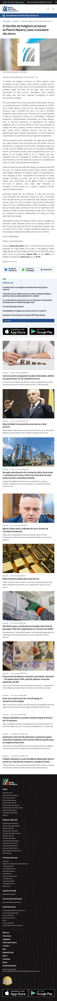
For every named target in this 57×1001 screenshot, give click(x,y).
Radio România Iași (8, 835)
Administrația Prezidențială (10, 913)
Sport (5, 956)
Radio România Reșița (9, 838)
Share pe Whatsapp (30, 269)
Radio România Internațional (11, 805)
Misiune (6, 933)
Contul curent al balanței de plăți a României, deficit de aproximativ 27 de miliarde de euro (28, 363)
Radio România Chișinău (10, 810)
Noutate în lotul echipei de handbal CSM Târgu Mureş (28, 315)
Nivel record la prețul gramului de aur (28, 566)
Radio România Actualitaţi (10, 795)
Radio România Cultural (9, 800)
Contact (6, 946)
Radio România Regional (10, 876)
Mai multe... (8, 320)
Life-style (6, 959)
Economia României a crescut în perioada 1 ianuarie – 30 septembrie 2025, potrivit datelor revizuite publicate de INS (28, 665)
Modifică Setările (9, 966)
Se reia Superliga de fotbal (28, 306)
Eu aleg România (7, 878)
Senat (4, 920)
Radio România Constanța (10, 831)
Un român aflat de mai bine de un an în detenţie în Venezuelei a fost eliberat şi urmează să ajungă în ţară (28, 301)
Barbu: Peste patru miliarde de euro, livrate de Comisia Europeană (28, 517)
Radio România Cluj (8, 828)
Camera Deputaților (8, 923)
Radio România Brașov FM (10, 823)
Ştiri (4, 949)
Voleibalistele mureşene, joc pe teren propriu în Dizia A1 (28, 311)
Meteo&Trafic (8, 952)
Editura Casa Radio (8, 866)
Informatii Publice (10, 942)
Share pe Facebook (13, 269)
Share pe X (47, 269)
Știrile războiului (7, 873)
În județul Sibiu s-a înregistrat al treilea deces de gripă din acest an (28, 288)
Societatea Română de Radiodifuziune (14, 910)
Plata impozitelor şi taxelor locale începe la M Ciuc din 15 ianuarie (28, 719)
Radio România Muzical (9, 802)
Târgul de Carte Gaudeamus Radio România (15, 863)
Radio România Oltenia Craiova (12, 833)
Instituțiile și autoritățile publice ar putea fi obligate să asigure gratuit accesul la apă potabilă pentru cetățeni (28, 295)
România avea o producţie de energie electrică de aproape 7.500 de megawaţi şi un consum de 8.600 (28, 615)
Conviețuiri (6, 861)
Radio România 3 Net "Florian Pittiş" (13, 807)
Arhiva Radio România (9, 868)
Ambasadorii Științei (8, 883)
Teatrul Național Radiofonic (10, 812)
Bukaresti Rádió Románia (10, 845)
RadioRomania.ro (8, 793)
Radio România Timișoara (10, 843)
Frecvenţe (7, 936)
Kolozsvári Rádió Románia (10, 848)
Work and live (6, 886)
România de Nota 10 (8, 881)
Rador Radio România (9, 894)
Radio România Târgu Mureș (13, 2)
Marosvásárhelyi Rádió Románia (39, 2)
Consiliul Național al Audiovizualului (13, 925)
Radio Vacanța (7, 853)
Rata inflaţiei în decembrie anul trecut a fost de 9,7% (28, 411)
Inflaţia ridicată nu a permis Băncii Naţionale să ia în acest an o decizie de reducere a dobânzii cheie (28, 761)
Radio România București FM (11, 826)
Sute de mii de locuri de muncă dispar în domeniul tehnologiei (28, 700)
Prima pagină (7, 21)
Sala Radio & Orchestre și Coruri (12, 902)
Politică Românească (9, 871)
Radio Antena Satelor (9, 798)
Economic (16, 21)
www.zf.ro (12, 262)
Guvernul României (8, 915)
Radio (5, 962)
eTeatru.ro (5, 815)
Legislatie (6, 939)
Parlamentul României (9, 918)
